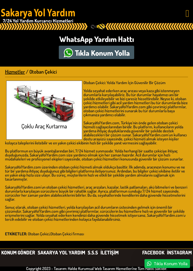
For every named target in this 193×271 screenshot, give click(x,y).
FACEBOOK (153, 252)
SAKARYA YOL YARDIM (61, 252)
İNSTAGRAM (179, 252)
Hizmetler (15, 71)
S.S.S (93, 252)
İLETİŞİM (110, 252)
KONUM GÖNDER (18, 252)
